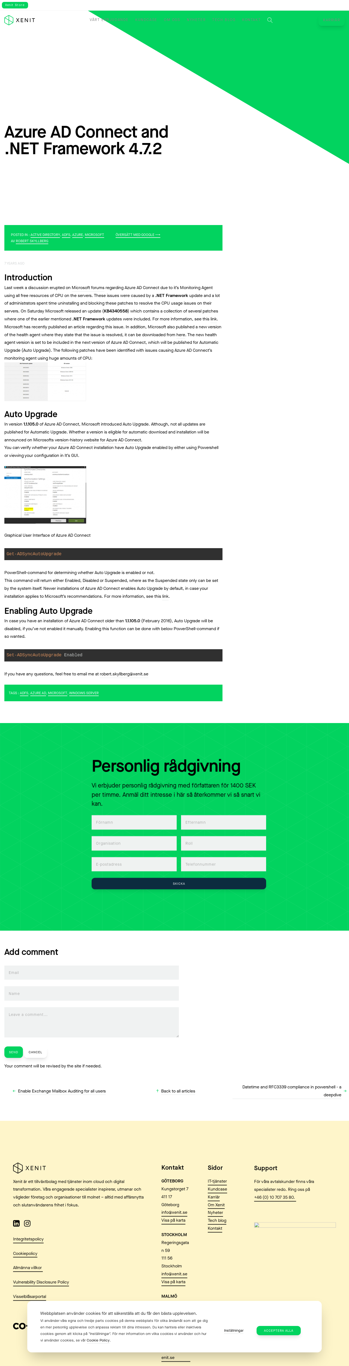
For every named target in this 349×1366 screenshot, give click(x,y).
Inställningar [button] (233, 1330)
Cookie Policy (98, 1340)
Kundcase (146, 19)
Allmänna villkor (28, 1294)
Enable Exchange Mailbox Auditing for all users (62, 1091)
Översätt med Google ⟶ (138, 234)
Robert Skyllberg (32, 241)
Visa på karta (173, 1246)
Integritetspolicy (28, 1265)
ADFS (66, 234)
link (213, 319)
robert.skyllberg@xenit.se (124, 674)
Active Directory (45, 234)
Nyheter (196, 19)
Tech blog (224, 19)
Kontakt (251, 19)
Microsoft (94, 234)
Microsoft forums (88, 287)
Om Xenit (216, 1231)
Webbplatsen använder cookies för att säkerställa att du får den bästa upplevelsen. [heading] (118, 1313)
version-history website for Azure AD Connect (98, 440)
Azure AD (38, 693)
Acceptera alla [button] (278, 1330)
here (180, 335)
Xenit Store (15, 5)
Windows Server (84, 693)
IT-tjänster (217, 1207)
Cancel (35, 1052)
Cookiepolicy (25, 1279)
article (79, 327)
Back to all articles (178, 1091)
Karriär (331, 20)
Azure (77, 234)
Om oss (172, 19)
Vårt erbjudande (109, 19)
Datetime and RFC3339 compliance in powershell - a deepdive (291, 1091)
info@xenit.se (174, 1238)
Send (13, 1052)
